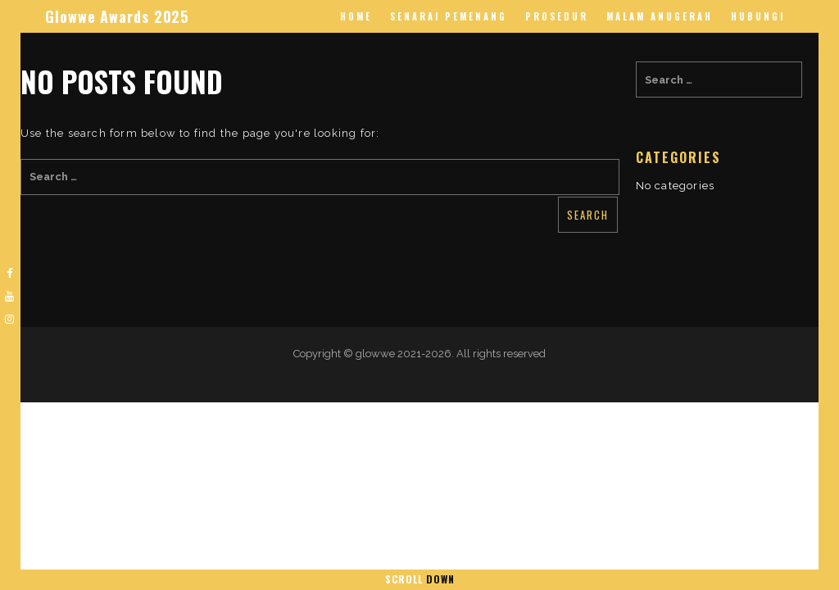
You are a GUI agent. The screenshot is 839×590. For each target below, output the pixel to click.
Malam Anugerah (659, 16)
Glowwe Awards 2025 (116, 16)
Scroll (420, 579)
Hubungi (758, 16)
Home (356, 16)
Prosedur (556, 16)
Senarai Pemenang (448, 16)
